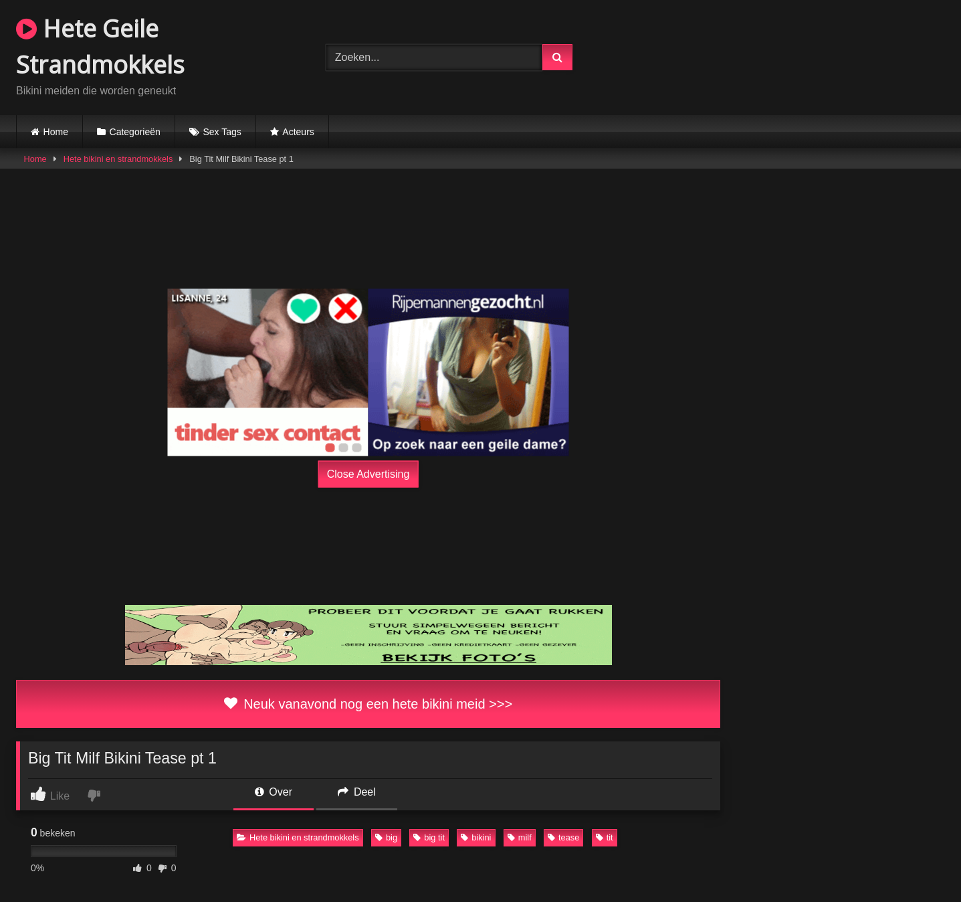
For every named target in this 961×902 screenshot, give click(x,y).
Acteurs (298, 131)
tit (604, 837)
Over (273, 792)
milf (520, 837)
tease (563, 837)
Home (55, 131)
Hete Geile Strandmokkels (100, 46)
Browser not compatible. (790, 55)
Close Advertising (368, 474)
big (386, 837)
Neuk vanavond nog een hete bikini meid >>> (368, 704)
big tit (429, 837)
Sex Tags (222, 131)
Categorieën (135, 131)
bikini (476, 837)
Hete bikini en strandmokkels (118, 159)
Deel (356, 792)
